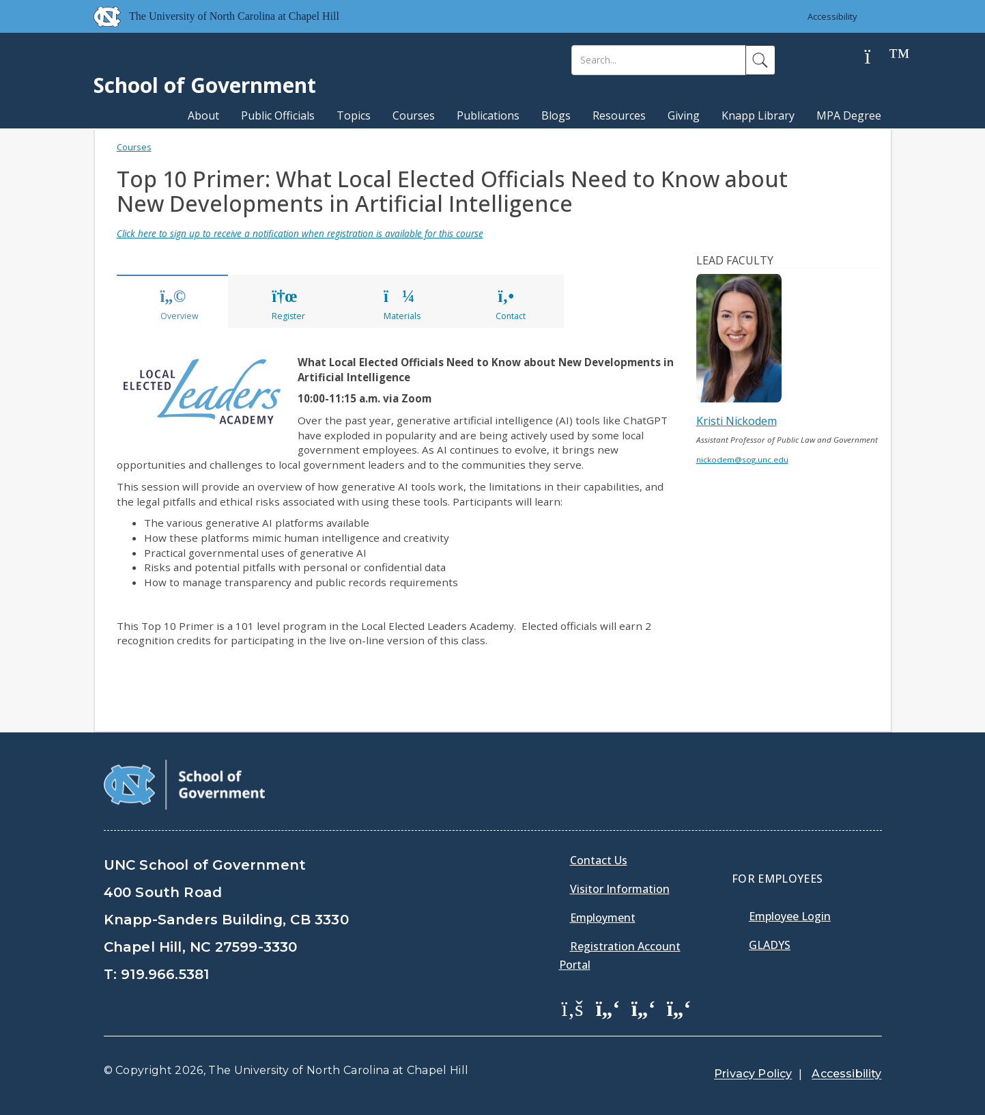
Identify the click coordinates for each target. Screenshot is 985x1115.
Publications (488, 115)
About (203, 115)
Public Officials (278, 115)
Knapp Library (758, 115)
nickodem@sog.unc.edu (742, 459)
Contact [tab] (511, 305)
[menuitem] (577, 1018)
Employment (603, 917)
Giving (684, 115)
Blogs (556, 115)
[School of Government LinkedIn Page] (643, 1007)
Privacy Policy (753, 1073)
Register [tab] (288, 305)
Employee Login (790, 916)
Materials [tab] (402, 305)
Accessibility (832, 16)
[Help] (878, 57)
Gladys (769, 944)
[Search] (658, 60)
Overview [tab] (179, 305)
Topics (354, 115)
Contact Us (598, 860)
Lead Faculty (734, 260)
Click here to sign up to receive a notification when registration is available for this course (300, 233)
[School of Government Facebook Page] (572, 1007)
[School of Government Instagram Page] (679, 1007)
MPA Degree (848, 115)
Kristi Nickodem (736, 420)
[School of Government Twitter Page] (608, 1007)
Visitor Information (620, 888)
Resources (619, 115)
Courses (413, 115)
